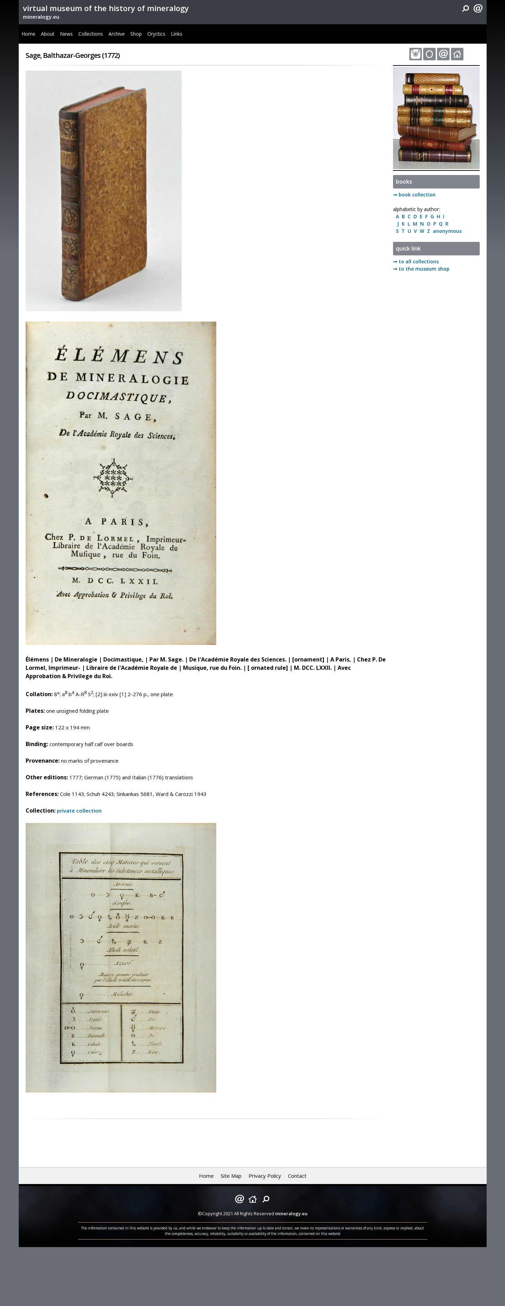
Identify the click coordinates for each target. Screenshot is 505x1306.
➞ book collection (414, 194)
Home (28, 33)
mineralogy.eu (41, 16)
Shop (136, 33)
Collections (90, 33)
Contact (297, 1175)
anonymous (446, 231)
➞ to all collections (416, 261)
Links (176, 33)
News (66, 33)
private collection (79, 810)
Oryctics (156, 33)
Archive (116, 33)
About (47, 33)
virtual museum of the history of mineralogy (106, 8)
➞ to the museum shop (421, 268)
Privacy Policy (265, 1175)
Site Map (231, 1175)
